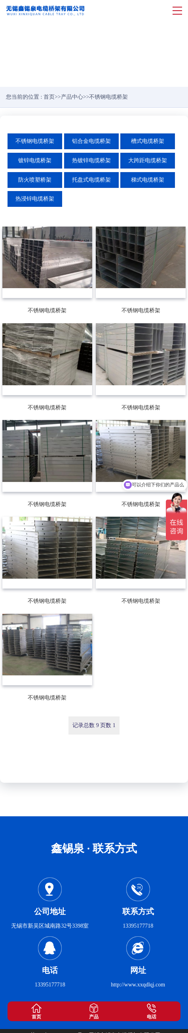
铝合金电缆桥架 (91, 141)
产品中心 (72, 97)
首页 (49, 97)
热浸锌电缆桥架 (34, 199)
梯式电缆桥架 (147, 180)
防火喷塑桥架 (34, 180)
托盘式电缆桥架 (91, 180)
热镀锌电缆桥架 (91, 160)
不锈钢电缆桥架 (34, 141)
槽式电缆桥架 (147, 141)
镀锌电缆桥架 (34, 160)
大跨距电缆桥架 (147, 160)
